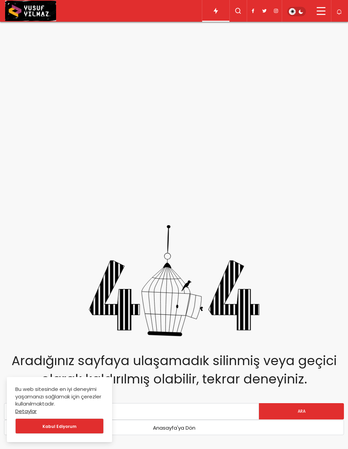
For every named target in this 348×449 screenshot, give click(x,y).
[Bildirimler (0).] (339, 12)
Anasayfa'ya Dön (174, 427)
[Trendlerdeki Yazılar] (215, 10)
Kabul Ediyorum (59, 426)
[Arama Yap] (238, 10)
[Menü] (321, 11)
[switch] (296, 11)
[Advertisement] (174, 42)
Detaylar (26, 411)
